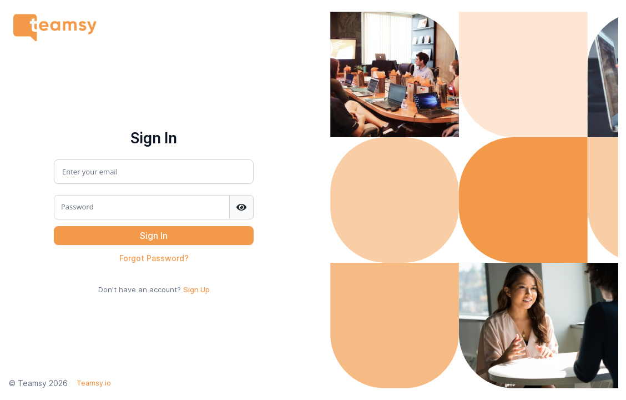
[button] (154, 235)
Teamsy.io (94, 383)
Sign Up (196, 289)
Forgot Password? (154, 258)
